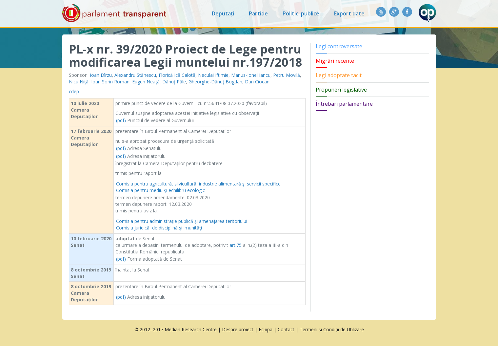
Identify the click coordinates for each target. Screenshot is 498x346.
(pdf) (121, 120)
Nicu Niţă (79, 81)
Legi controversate (339, 46)
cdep (74, 91)
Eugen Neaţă (146, 81)
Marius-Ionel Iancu (250, 75)
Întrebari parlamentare (344, 103)
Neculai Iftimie (213, 75)
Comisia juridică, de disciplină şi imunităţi (159, 228)
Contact (286, 329)
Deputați (223, 13)
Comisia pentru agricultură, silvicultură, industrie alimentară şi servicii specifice (198, 184)
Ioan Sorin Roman (110, 81)
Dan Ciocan (257, 81)
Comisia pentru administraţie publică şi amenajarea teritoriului (181, 221)
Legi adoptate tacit (339, 75)
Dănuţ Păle (174, 81)
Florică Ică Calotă (177, 75)
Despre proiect (237, 329)
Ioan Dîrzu (101, 75)
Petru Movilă (286, 75)
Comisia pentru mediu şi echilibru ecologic (160, 190)
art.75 (235, 245)
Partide (258, 13)
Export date (349, 13)
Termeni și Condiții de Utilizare (332, 329)
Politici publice (301, 13)
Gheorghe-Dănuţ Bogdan (215, 81)
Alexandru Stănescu (135, 75)
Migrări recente (335, 60)
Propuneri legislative (341, 89)
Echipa (265, 329)
